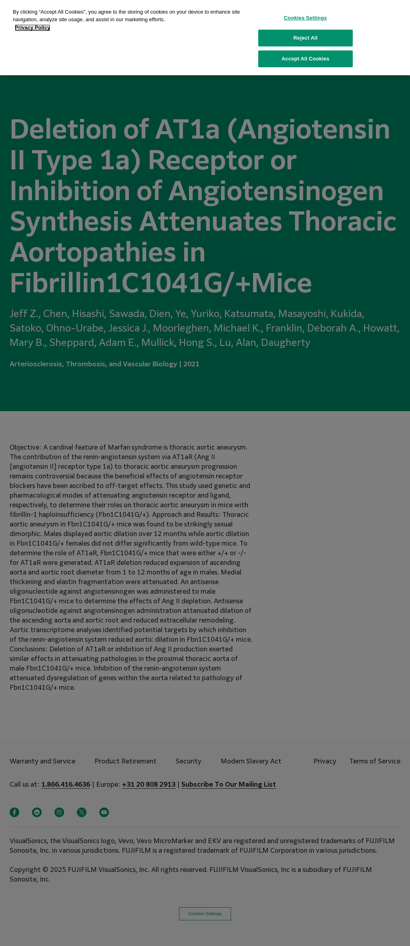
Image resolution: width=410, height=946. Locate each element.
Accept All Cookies (305, 47)
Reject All (305, 27)
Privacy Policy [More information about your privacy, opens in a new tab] (32, 16)
